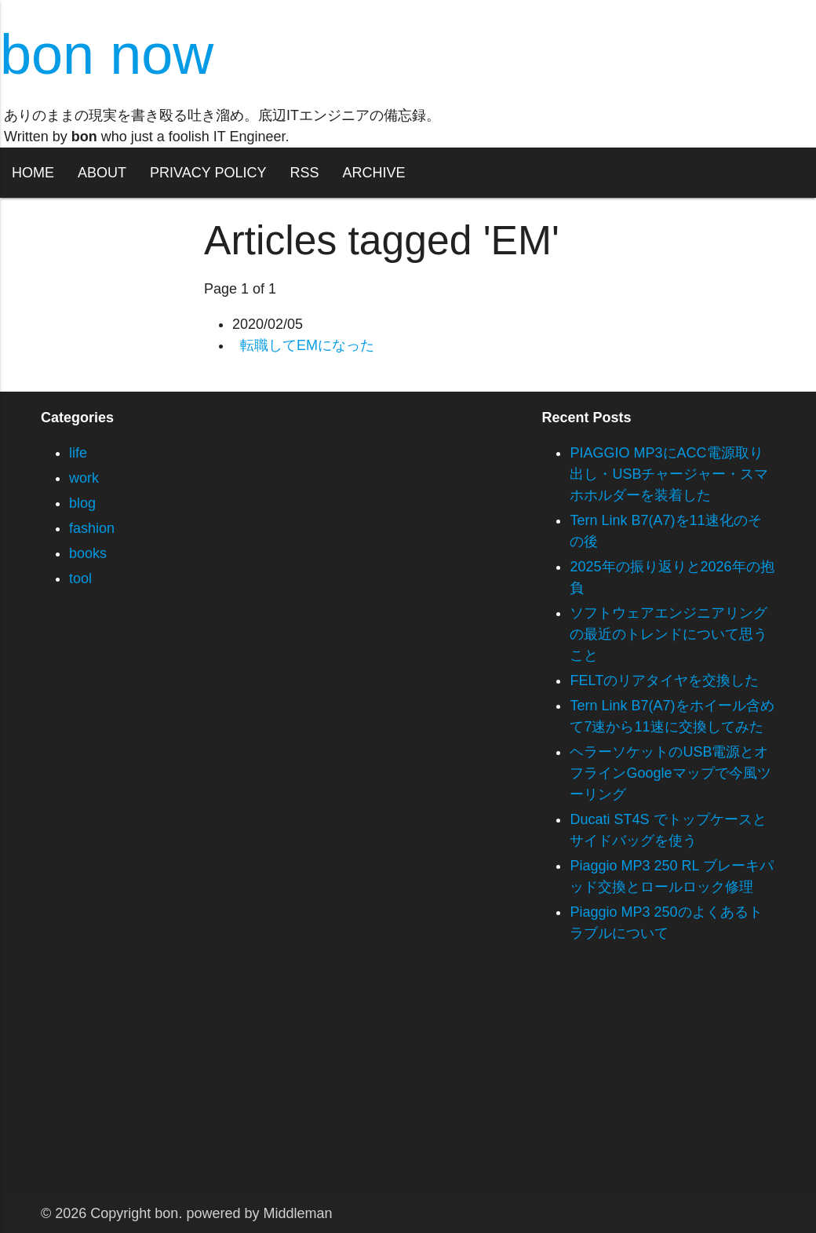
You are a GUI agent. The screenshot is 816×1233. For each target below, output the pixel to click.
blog (82, 503)
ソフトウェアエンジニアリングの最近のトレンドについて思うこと (668, 634)
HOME (33, 173)
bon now (106, 54)
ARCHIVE (373, 173)
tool (80, 578)
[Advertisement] (408, 1084)
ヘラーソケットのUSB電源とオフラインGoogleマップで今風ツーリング (670, 773)
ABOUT (102, 173)
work (84, 478)
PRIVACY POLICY (208, 173)
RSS (304, 173)
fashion (92, 528)
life (78, 453)
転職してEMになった (307, 345)
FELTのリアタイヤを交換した (664, 680)
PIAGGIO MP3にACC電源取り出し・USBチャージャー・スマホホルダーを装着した (669, 474)
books (88, 553)
